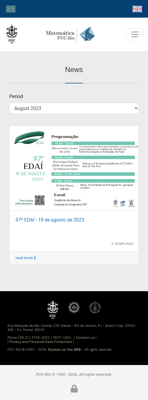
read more (26, 258)
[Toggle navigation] (135, 34)
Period (16, 96)
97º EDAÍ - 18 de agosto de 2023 (50, 220)
